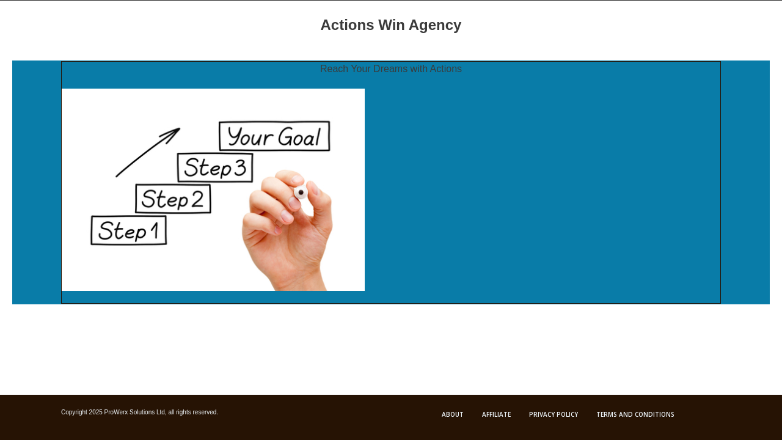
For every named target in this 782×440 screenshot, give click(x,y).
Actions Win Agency (391, 24)
